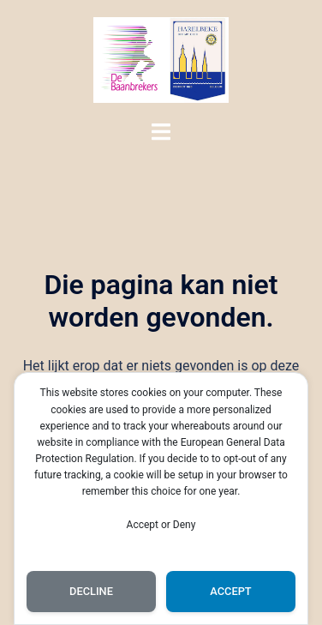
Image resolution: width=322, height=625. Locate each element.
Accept (230, 591)
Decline (91, 591)
